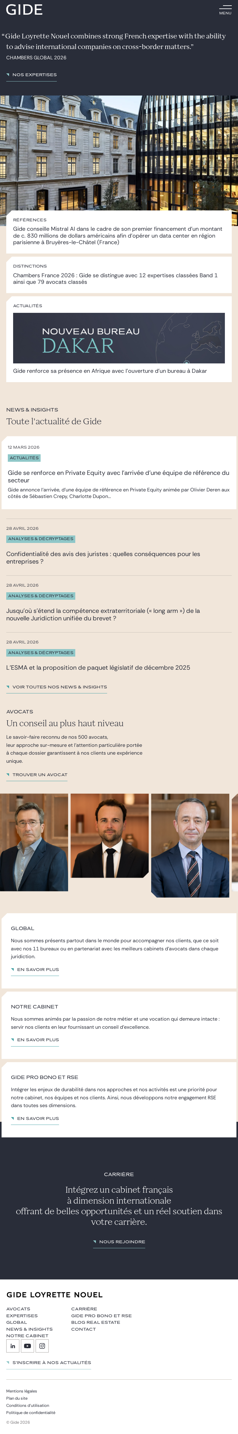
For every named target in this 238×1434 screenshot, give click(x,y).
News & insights (29, 1329)
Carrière (84, 1309)
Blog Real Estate (95, 1322)
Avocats (18, 1309)
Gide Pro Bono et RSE (101, 1316)
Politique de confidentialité (30, 1412)
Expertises (22, 1316)
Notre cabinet (27, 1336)
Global (16, 1322)
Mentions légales (21, 1391)
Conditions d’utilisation (27, 1405)
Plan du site (16, 1398)
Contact (83, 1329)
